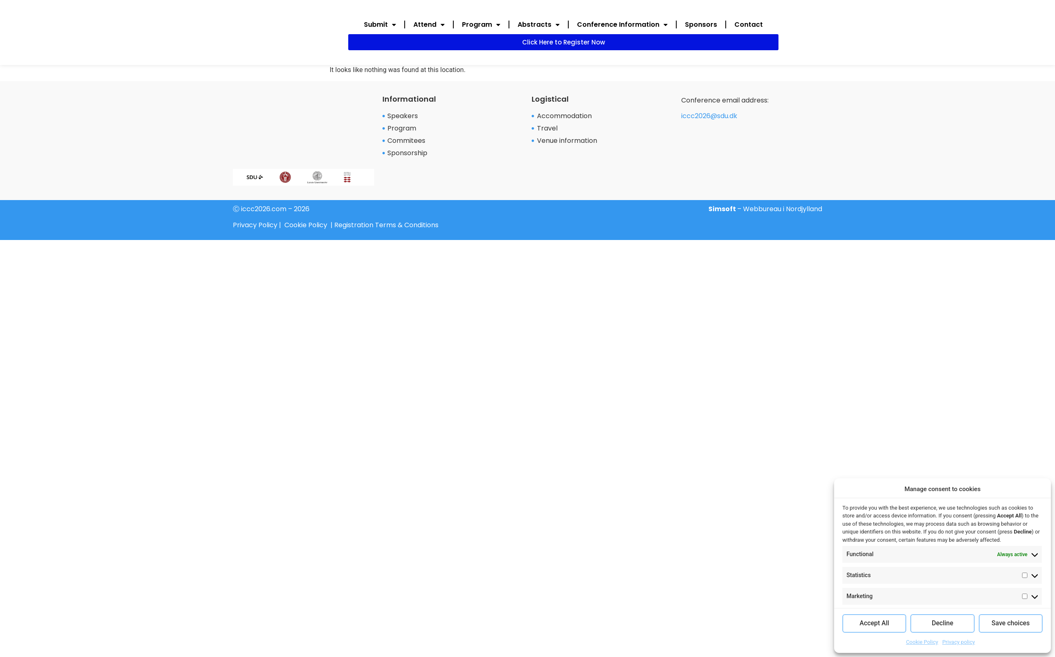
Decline (942, 623)
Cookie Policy (922, 642)
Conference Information (622, 24)
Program (481, 24)
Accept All (874, 623)
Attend (429, 24)
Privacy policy (958, 642)
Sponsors (701, 24)
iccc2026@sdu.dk (709, 116)
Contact (748, 24)
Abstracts (539, 24)
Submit (380, 24)
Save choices (1010, 623)
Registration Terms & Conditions (386, 225)
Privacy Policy (255, 225)
